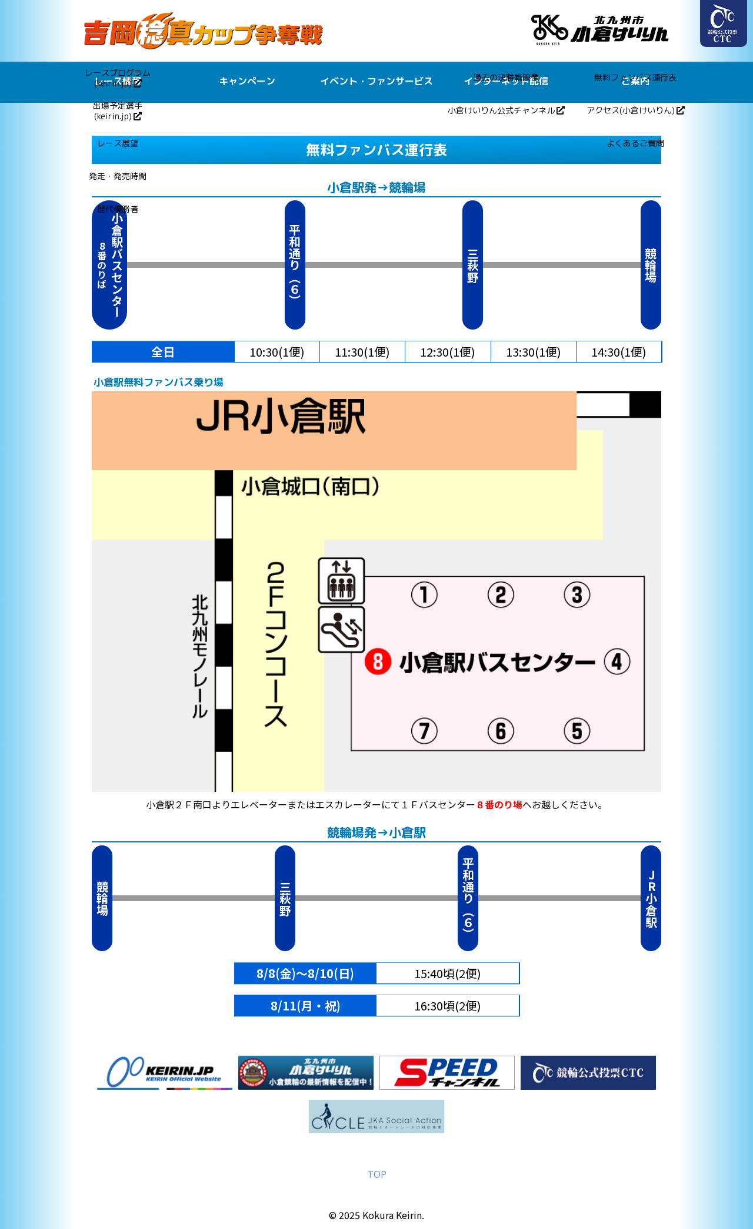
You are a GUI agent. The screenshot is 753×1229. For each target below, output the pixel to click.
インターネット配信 (506, 81)
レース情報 (117, 81)
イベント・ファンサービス (376, 81)
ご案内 (635, 81)
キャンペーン (247, 81)
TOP (377, 1174)
